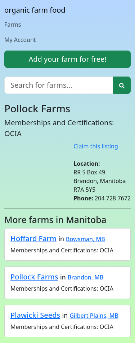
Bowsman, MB (85, 239)
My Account (20, 40)
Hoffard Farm (33, 238)
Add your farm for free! (67, 59)
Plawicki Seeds (35, 315)
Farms (12, 25)
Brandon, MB (86, 277)
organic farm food (35, 10)
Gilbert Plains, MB (93, 316)
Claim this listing (95, 146)
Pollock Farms (34, 277)
